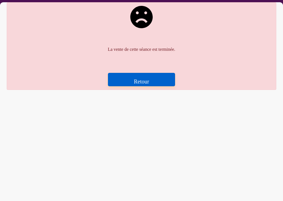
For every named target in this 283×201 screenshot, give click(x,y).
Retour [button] (141, 81)
